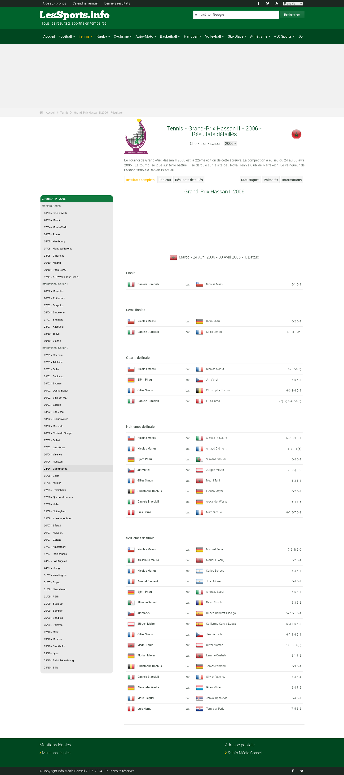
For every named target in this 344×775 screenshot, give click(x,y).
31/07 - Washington (55, 575)
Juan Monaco (214, 581)
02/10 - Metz (51, 632)
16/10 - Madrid (52, 262)
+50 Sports (283, 36)
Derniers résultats (117, 3)
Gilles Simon (214, 332)
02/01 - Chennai (53, 355)
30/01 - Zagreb (52, 404)
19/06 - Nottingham (55, 511)
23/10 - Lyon (51, 653)
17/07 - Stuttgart (53, 319)
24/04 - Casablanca (55, 468)
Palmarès (271, 180)
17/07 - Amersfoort (55, 546)
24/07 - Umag (52, 568)
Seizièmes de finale (140, 538)
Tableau (165, 180)
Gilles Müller (213, 687)
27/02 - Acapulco (53, 305)
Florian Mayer (214, 491)
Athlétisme (258, 36)
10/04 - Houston (53, 461)
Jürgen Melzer (215, 470)
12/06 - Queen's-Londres (58, 497)
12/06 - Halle (51, 504)
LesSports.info (57, 15)
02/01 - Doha (51, 369)
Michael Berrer (215, 549)
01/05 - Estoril (52, 475)
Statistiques (250, 180)
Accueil (49, 36)
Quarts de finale (138, 357)
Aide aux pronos (54, 3)
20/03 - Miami (52, 220)
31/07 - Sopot (52, 582)
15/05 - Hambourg (54, 241)
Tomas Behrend (216, 666)
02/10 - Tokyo (52, 333)
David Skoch (214, 602)
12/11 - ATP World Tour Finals (61, 277)
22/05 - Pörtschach (55, 490)
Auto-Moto (144, 36)
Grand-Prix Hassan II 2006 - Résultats (98, 112)
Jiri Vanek (212, 379)
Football (65, 36)
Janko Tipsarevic (216, 698)
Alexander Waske (216, 501)
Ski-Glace (235, 36)
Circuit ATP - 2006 (76, 198)
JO (300, 36)
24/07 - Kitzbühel (54, 326)
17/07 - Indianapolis (55, 553)
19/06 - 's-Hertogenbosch (58, 518)
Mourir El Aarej (215, 560)
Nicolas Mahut (215, 369)
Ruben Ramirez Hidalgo (221, 613)
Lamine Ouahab (216, 655)
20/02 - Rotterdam (54, 298)
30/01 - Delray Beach (56, 390)
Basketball (168, 36)
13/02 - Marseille (53, 426)
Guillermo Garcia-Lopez (221, 623)
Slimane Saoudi (216, 459)
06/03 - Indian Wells (55, 213)
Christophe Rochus (218, 390)
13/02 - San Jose (54, 411)
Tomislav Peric (215, 708)
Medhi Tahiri (213, 480)
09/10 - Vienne (52, 340)
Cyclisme (121, 36)
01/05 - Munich (52, 482)
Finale (130, 273)
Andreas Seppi (215, 591)
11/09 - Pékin (51, 596)
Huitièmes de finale (140, 426)
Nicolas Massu (215, 284)
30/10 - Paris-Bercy (55, 269)
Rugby (102, 36)
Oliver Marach (214, 645)
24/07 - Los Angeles (55, 561)
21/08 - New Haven (55, 589)
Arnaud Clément (216, 448)
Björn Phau (213, 321)
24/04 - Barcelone (54, 312)
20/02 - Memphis (53, 291)
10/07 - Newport (53, 532)
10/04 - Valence (53, 454)
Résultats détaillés (189, 180)
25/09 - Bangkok (53, 617)
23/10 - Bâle (51, 667)
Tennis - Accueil (52, 189)
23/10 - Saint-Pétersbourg (59, 660)
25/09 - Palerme (53, 625)
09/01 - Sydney (53, 383)
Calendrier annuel (85, 3)
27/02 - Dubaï (52, 440)
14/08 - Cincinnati (54, 255)
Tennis (84, 36)
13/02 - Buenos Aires (56, 419)
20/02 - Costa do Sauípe (58, 433)
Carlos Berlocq (215, 570)
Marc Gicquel (214, 512)
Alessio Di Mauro (216, 438)
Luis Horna (213, 401)
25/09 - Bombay (53, 610)
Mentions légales (56, 752)
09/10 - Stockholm (54, 646)
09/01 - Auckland (53, 376)
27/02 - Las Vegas (54, 447)
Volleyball (213, 36)
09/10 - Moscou (53, 639)
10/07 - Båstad (52, 525)
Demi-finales (135, 309)
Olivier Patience (215, 676)
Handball (191, 36)
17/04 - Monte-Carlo (55, 227)
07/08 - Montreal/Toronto (58, 248)
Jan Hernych (214, 634)
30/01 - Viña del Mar (55, 397)
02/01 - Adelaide (53, 362)
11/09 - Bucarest (53, 603)
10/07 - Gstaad (52, 539)
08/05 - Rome (52, 234)
